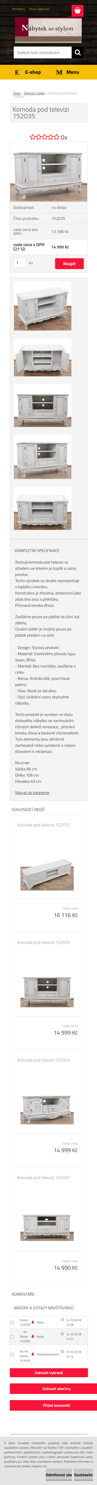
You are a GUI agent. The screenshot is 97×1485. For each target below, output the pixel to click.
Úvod (16, 93)
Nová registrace (39, 8)
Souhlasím (83, 1475)
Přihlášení (18, 8)
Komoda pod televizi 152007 (43, 1177)
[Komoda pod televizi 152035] (48, 144)
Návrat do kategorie (32, 792)
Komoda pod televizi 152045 (43, 1060)
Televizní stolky (34, 93)
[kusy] (19, 262)
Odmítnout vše (59, 1475)
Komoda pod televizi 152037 (43, 825)
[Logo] (48, 30)
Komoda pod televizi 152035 (43, 942)
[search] (78, 52)
